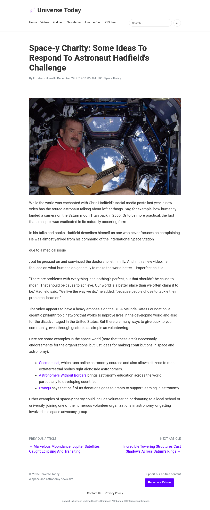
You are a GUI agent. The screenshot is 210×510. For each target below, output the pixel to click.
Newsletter (74, 23)
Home (33, 23)
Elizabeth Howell (44, 79)
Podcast (58, 23)
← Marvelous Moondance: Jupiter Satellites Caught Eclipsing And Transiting (64, 449)
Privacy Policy (114, 493)
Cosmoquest (49, 363)
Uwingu (45, 388)
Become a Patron (159, 482)
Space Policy (112, 79)
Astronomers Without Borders (63, 375)
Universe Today (55, 10)
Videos (44, 23)
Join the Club (93, 23)
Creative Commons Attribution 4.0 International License (120, 501)
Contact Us (94, 493)
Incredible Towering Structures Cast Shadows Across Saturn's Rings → (152, 449)
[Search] (177, 23)
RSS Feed (111, 23)
